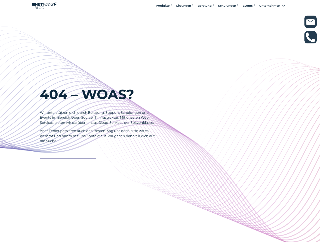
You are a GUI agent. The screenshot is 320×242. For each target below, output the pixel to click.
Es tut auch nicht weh (65, 154)
